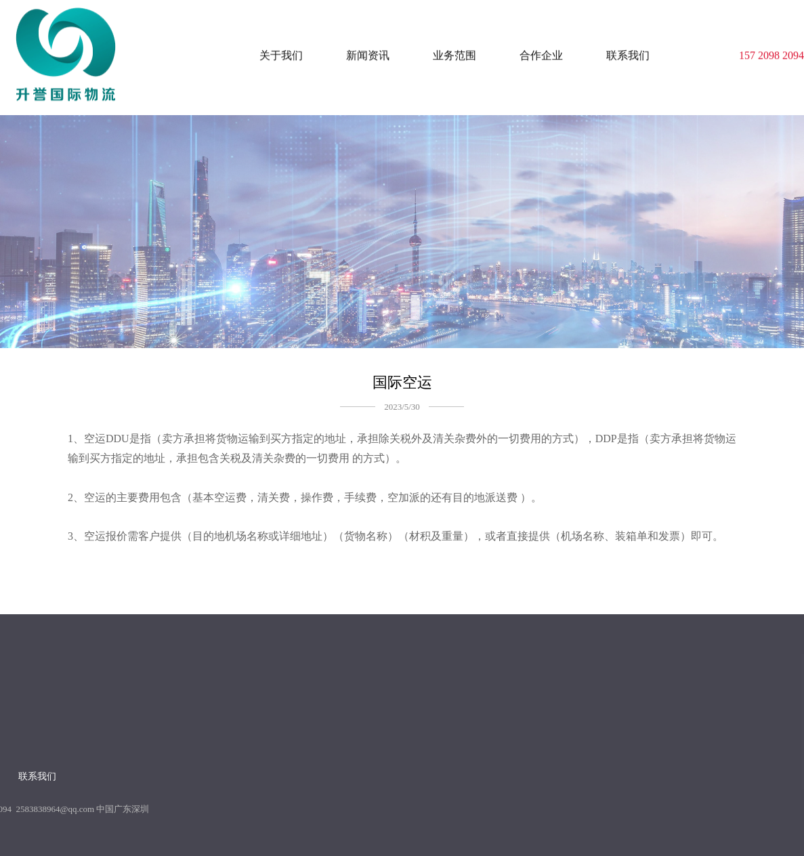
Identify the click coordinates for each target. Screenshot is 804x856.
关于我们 (281, 52)
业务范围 (454, 52)
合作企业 (541, 52)
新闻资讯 (367, 52)
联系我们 (628, 52)
